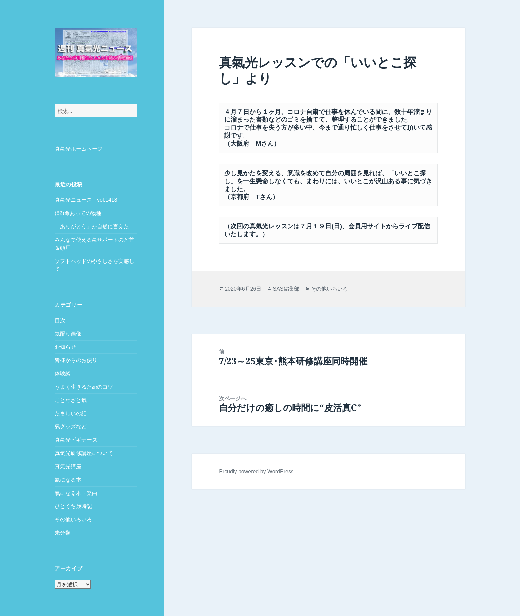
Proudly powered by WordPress (256, 471)
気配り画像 (68, 334)
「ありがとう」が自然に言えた (92, 226)
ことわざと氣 (71, 400)
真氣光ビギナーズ (76, 440)
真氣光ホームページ (78, 149)
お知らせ (65, 347)
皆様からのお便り (76, 360)
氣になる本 (68, 480)
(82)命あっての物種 (78, 213)
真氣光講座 (68, 466)
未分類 (63, 533)
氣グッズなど (71, 426)
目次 (60, 320)
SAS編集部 (286, 289)
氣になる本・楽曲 (76, 493)
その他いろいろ (73, 519)
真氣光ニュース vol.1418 (86, 200)
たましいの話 (71, 413)
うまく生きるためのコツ (84, 387)
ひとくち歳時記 (73, 506)
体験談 (63, 373)
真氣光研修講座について (84, 453)
